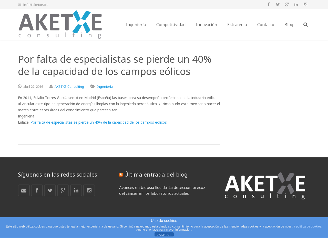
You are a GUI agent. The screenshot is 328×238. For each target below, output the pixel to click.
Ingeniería (105, 86)
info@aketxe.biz (35, 4)
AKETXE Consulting (69, 86)
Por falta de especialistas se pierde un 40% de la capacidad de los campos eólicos (98, 122)
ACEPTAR (163, 234)
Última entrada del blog (156, 174)
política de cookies (308, 226)
